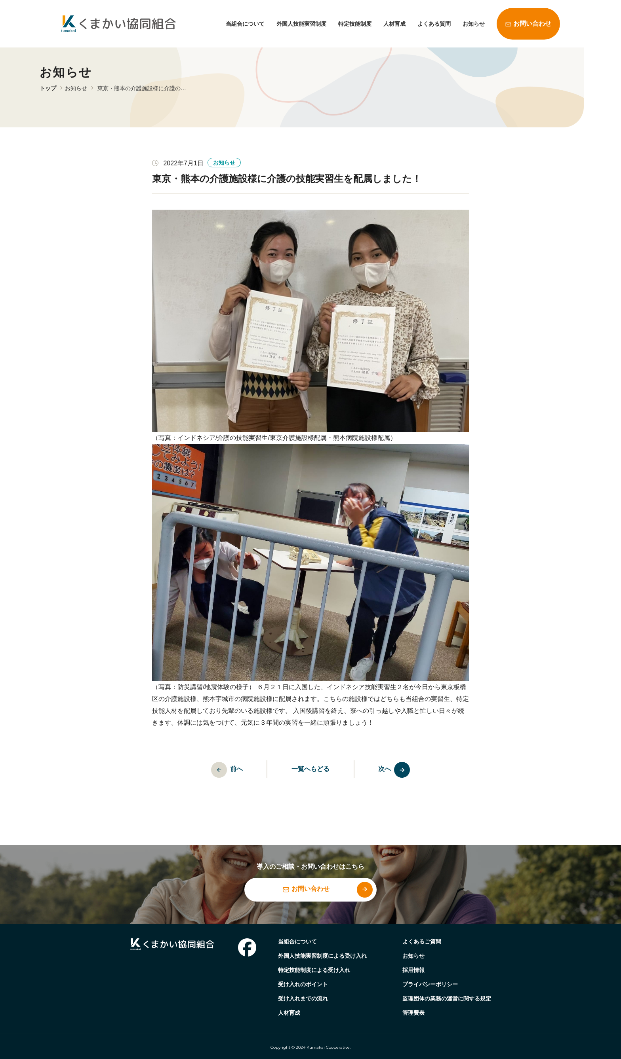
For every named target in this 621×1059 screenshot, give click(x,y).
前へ (222, 770)
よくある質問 (434, 24)
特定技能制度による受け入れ (314, 970)
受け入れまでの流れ (303, 998)
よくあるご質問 (421, 941)
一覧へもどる (310, 768)
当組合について (245, 24)
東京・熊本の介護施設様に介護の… (141, 88)
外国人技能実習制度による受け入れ (322, 956)
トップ (48, 88)
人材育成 (394, 24)
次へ (398, 770)
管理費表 (413, 1013)
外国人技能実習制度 (301, 24)
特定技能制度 (354, 24)
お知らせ (474, 24)
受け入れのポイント (303, 984)
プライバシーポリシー (430, 984)
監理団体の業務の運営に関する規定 (446, 998)
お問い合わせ (532, 23)
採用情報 (413, 970)
